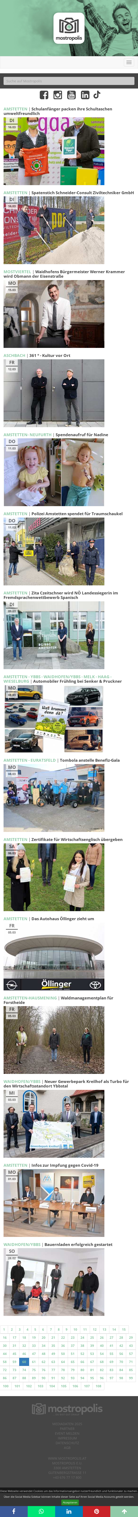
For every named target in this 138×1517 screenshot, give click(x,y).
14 (114, 1329)
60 (24, 1361)
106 (75, 1386)
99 (131, 1378)
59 (14, 1361)
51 (73, 1353)
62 (43, 1361)
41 (111, 1345)
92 (63, 1378)
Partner (67, 1428)
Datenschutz (67, 1443)
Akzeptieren (70, 1502)
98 (121, 1378)
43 (131, 1345)
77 (53, 1370)
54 (102, 1353)
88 (24, 1378)
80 (82, 1370)
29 (131, 1337)
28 (121, 1337)
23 (73, 1337)
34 (43, 1345)
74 (24, 1370)
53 (92, 1353)
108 (98, 1386)
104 (52, 1386)
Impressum (67, 1438)
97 (111, 1378)
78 (63, 1370)
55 (111, 1353)
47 (34, 1353)
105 (64, 1386)
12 (95, 1329)
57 (131, 1353)
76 (43, 1370)
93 (73, 1378)
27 (111, 1337)
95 (92, 1378)
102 (29, 1386)
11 (85, 1329)
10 (75, 1329)
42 (121, 1345)
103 (40, 1386)
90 (43, 1378)
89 (34, 1378)
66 (82, 1361)
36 (63, 1345)
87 (14, 1378)
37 (73, 1345)
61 (34, 1361)
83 (111, 1370)
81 (92, 1370)
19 (34, 1337)
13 (104, 1329)
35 (53, 1345)
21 (53, 1337)
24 (82, 1337)
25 (92, 1337)
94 (82, 1378)
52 (82, 1353)
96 (102, 1378)
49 (53, 1353)
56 (121, 1353)
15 (124, 1329)
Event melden (67, 1433)
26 (102, 1337)
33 (34, 1345)
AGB (67, 1447)
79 (73, 1370)
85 (131, 1370)
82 (102, 1370)
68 (102, 1361)
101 (17, 1386)
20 (43, 1337)
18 (24, 1337)
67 (92, 1361)
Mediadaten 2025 (67, 1424)
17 (14, 1337)
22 (63, 1337)
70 (121, 1361)
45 (14, 1353)
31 (14, 1345)
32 (24, 1345)
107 (87, 1386)
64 (63, 1361)
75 (34, 1370)
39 (92, 1345)
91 (53, 1378)
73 (14, 1370)
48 (43, 1353)
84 (121, 1370)
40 (102, 1345)
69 (111, 1361)
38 (82, 1345)
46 (24, 1353)
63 (53, 1361)
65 (73, 1361)
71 (131, 1361)
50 (63, 1353)
